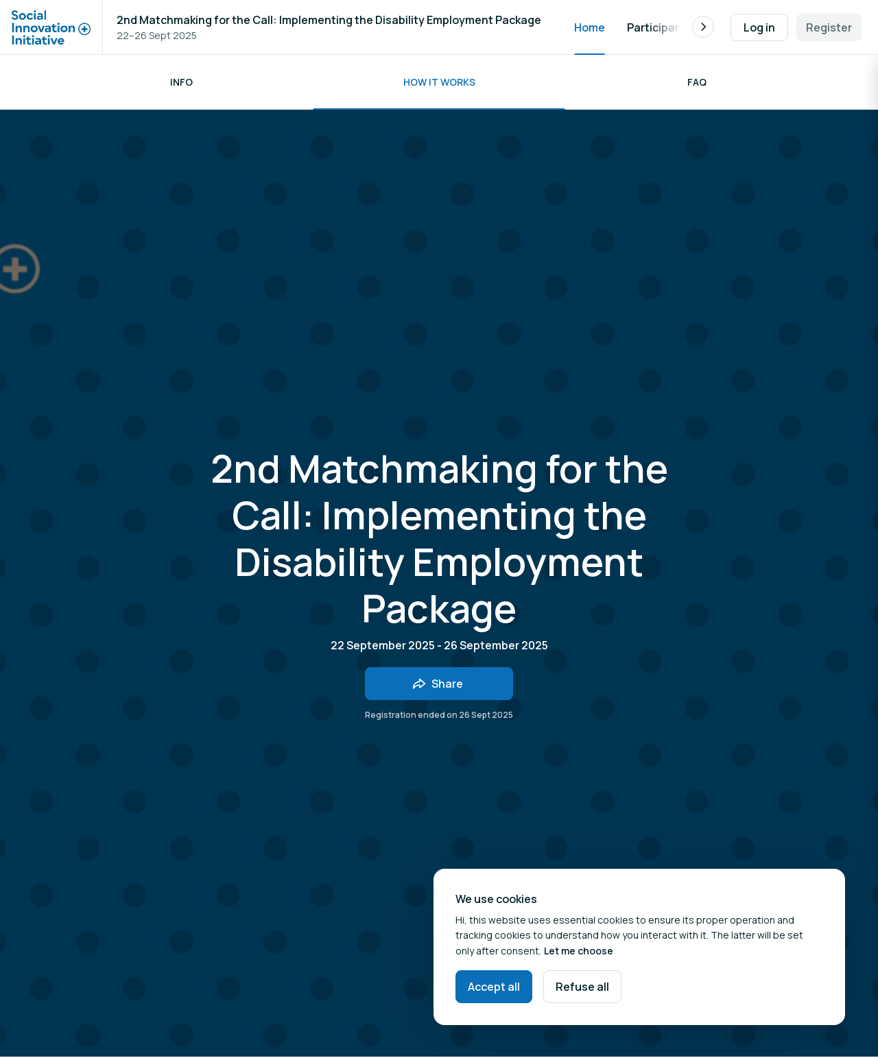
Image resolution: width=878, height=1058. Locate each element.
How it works (439, 81)
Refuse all (582, 986)
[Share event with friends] (439, 683)
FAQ (697, 81)
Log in (759, 27)
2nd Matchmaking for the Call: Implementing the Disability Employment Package (329, 19)
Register (829, 27)
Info (181, 81)
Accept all (494, 986)
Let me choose (578, 950)
